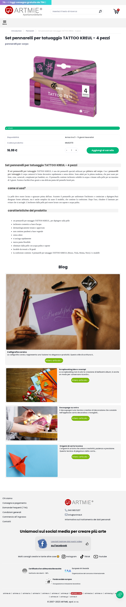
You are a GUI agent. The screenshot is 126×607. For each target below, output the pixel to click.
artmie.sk (6, 593)
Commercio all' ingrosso (14, 517)
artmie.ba (89, 593)
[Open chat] (120, 594)
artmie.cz (16, 593)
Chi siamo (7, 498)
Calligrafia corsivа (17, 352)
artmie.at (54, 597)
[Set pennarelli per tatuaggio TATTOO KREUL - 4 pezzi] (63, 86)
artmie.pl (64, 593)
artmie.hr (36, 593)
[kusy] (71, 150)
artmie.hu (26, 593)
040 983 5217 (74, 510)
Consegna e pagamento (14, 503)
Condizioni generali (11, 512)
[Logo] (23, 11)
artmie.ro (98, 593)
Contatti (6, 521)
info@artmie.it (75, 515)
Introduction (16, 31)
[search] (100, 12)
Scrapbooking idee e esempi (72, 369)
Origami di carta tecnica (71, 446)
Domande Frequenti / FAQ (14, 507)
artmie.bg (109, 593)
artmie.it (73, 597)
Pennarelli (30, 31)
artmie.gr (64, 597)
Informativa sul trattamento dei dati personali (87, 519)
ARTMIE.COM (76, 593)
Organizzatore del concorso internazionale (88, 573)
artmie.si (55, 593)
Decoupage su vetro (69, 407)
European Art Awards (80, 568)
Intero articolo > (54, 360)
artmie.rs (45, 593)
